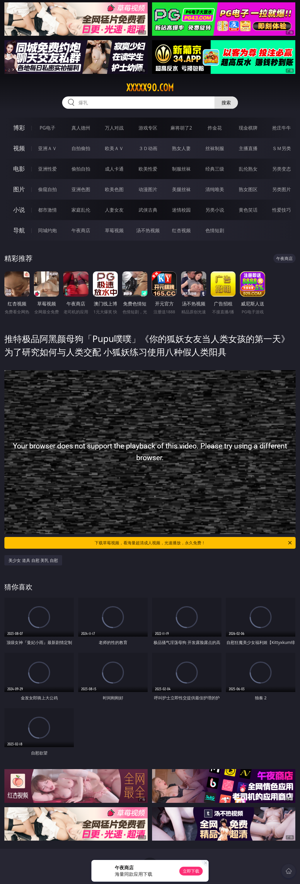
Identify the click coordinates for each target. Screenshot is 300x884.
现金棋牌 (248, 128)
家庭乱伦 (80, 210)
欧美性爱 (148, 169)
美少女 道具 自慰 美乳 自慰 (33, 560)
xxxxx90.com (150, 87)
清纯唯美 (214, 189)
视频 (19, 148)
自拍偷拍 (80, 148)
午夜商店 (80, 230)
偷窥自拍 (47, 189)
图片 (19, 189)
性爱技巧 (281, 210)
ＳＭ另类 (281, 148)
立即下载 (191, 871)
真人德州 (80, 128)
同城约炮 (47, 230)
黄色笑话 (248, 210)
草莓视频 (114, 230)
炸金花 (215, 128)
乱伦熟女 (248, 169)
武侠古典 (148, 210)
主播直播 (248, 148)
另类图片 (281, 189)
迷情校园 (181, 210)
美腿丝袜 (181, 189)
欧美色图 (114, 189)
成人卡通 (114, 169)
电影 (19, 169)
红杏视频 (181, 230)
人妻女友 (114, 210)
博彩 (19, 128)
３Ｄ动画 (148, 148)
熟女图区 (248, 189)
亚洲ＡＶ (47, 148)
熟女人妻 (181, 148)
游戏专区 (148, 128)
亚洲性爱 (47, 169)
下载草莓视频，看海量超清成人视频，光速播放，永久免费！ (194, 542)
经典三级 (214, 169)
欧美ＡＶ (114, 148)
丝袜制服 (214, 148)
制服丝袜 (181, 169)
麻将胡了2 (181, 128)
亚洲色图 (80, 189)
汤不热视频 (148, 230)
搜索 (226, 102)
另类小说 (214, 210)
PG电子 (47, 128)
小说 (19, 210)
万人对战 (114, 128)
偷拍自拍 (80, 169)
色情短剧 (214, 230)
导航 (19, 230)
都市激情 (47, 210)
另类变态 (281, 169)
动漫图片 (148, 189)
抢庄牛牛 (281, 128)
